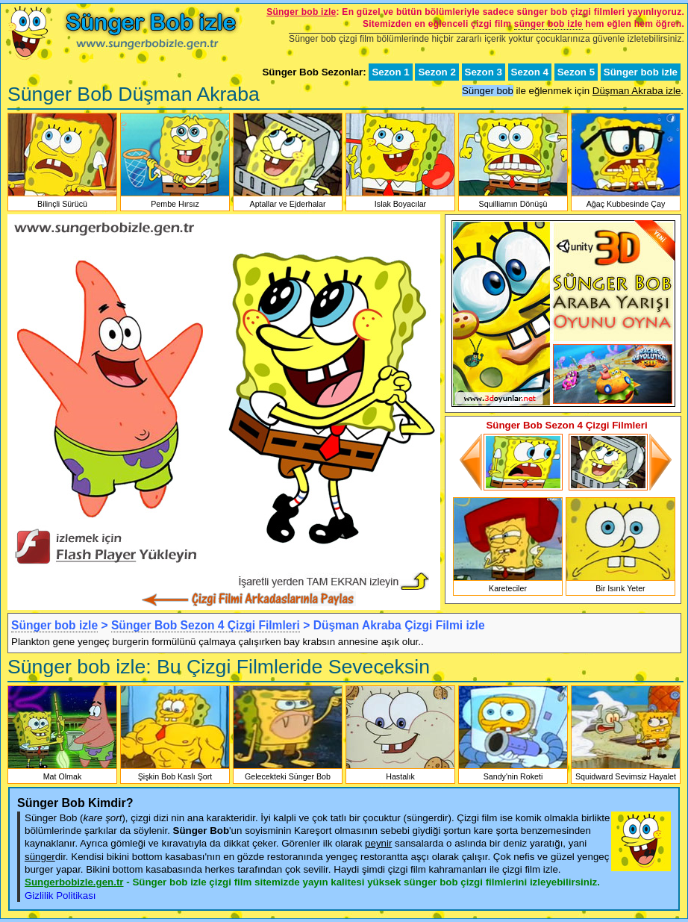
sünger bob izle (548, 24)
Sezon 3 (483, 72)
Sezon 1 (390, 72)
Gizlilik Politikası (60, 895)
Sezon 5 (576, 72)
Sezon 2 (436, 72)
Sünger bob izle (641, 72)
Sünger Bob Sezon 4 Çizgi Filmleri (205, 625)
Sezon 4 (529, 72)
